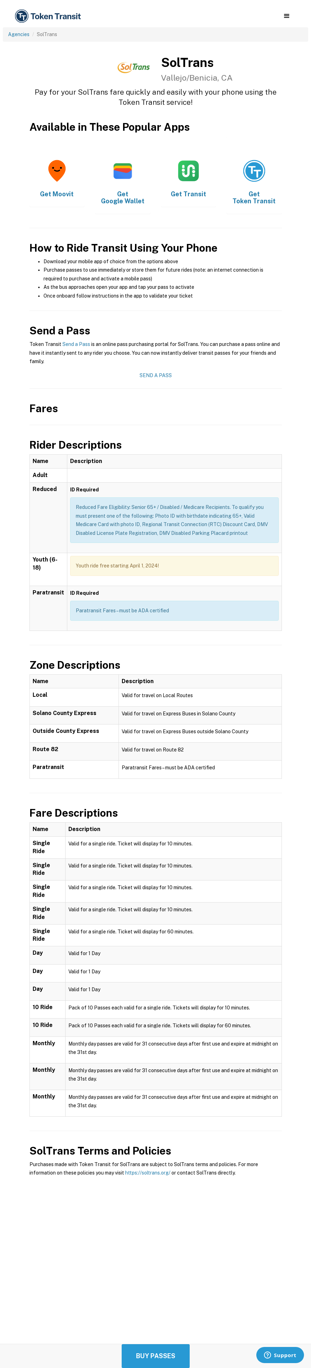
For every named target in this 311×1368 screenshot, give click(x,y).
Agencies (18, 34)
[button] (286, 16)
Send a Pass (76, 344)
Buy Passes (155, 1356)
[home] (49, 16)
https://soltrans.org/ (147, 1173)
